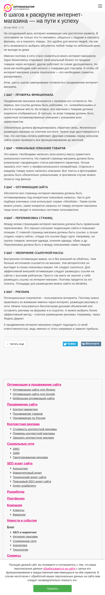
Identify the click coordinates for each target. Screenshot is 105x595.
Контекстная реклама (23, 424)
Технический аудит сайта (29, 477)
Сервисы (14, 555)
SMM (16, 453)
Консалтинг (20, 468)
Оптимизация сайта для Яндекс (34, 389)
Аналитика (20, 545)
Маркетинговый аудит (27, 472)
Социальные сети (20, 443)
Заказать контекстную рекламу (33, 437)
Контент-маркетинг (25, 409)
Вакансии (19, 514)
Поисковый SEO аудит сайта (32, 481)
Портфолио (16, 498)
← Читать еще (15, 344)
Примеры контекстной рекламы (34, 433)
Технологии (20, 549)
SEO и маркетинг (25, 532)
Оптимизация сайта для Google (34, 394)
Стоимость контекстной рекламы (35, 429)
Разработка (15, 491)
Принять (52, 588)
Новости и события (22, 520)
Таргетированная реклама (30, 457)
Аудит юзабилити (24, 485)
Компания (14, 505)
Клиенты (18, 510)
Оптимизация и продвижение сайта (34, 384)
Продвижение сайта (22, 404)
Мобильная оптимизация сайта (34, 398)
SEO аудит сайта (19, 463)
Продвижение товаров (28, 413)
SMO (16, 448)
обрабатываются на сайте (59, 568)
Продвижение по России (29, 418)
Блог (10, 527)
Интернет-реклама (25, 536)
